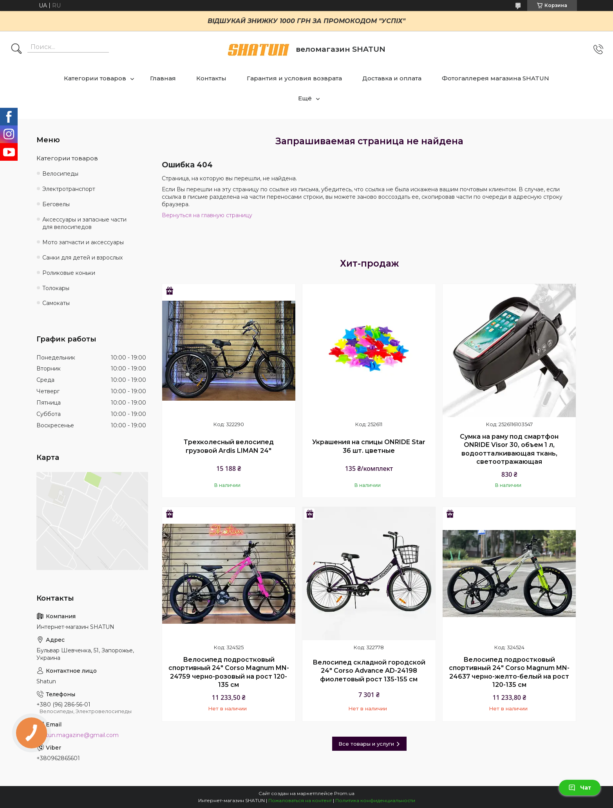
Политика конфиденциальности (375, 800)
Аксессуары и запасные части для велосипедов (84, 223)
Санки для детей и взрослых (82, 257)
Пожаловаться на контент (300, 800)
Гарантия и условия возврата (294, 78)
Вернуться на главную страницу (207, 215)
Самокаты (56, 303)
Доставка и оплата (391, 78)
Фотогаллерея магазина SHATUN (495, 78)
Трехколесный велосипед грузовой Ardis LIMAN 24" (229, 446)
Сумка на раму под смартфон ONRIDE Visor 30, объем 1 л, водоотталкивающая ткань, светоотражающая (509, 449)
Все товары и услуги (366, 744)
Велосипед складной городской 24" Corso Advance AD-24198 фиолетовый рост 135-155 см (369, 671)
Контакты (211, 78)
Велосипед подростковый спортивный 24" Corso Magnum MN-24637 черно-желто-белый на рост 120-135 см (509, 672)
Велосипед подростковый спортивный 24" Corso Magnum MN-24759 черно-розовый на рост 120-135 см (228, 672)
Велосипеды (60, 173)
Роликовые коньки (68, 272)
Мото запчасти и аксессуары (83, 242)
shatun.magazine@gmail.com (77, 735)
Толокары (55, 288)
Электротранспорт (68, 188)
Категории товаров (95, 78)
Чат (579, 787)
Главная (163, 78)
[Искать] (16, 49)
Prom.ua (344, 793)
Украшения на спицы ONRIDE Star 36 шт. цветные (368, 446)
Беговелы (56, 204)
